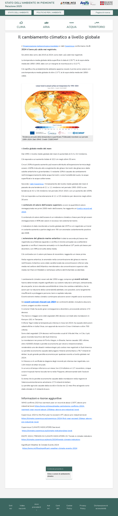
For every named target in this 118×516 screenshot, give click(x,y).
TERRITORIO (97, 27)
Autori (48, 507)
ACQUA (72, 27)
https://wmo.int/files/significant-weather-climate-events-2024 (49, 448)
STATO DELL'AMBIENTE (18, 12)
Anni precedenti (36, 507)
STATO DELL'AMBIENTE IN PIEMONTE (30, 3)
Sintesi (10, 507)
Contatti (58, 507)
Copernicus (69, 46)
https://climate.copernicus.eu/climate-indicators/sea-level (47, 430)
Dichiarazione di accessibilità (101, 507)
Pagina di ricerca (103, 12)
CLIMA (21, 27)
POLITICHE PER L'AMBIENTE (49, 12)
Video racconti (22, 507)
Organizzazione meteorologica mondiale (40, 46)
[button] (57, 109)
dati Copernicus (37, 184)
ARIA (46, 27)
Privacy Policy (83, 507)
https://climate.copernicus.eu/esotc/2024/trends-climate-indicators (50, 439)
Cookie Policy (69, 507)
